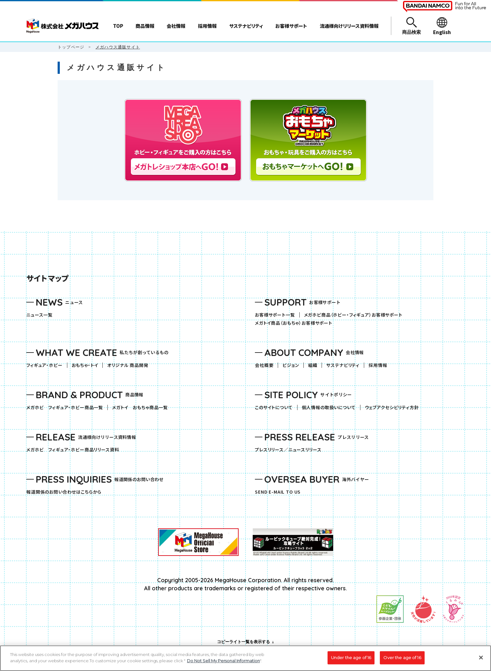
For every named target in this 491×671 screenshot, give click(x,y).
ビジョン (290, 365)
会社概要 (264, 365)
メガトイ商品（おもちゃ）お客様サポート (296, 323)
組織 (313, 365)
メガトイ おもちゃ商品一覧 (142, 407)
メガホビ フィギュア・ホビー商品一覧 (66, 407)
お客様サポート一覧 (275, 315)
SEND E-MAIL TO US (278, 492)
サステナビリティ (342, 365)
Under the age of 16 (351, 660)
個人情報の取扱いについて (329, 407)
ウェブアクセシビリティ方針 (392, 407)
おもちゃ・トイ (87, 365)
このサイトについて (274, 407)
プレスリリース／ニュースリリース (288, 449)
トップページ (71, 46)
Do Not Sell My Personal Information (223, 663)
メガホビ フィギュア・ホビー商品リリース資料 (74, 449)
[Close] (481, 660)
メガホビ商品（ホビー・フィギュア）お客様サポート (355, 315)
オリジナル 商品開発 (127, 365)
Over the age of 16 (402, 660)
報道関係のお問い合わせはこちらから (63, 492)
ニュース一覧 (39, 315)
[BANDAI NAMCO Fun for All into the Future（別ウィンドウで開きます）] (444, 6)
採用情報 (378, 365)
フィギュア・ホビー (46, 365)
